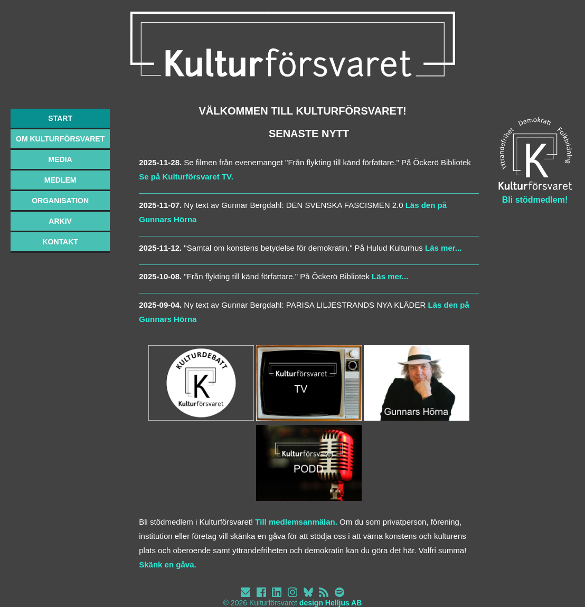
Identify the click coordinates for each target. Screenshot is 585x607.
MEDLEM (60, 180)
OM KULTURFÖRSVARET (60, 139)
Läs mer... (442, 247)
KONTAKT (60, 242)
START (60, 118)
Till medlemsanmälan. (296, 521)
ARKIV (60, 221)
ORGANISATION (60, 200)
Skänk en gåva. (167, 564)
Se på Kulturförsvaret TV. (186, 176)
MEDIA (60, 159)
